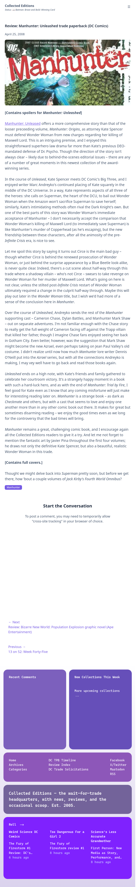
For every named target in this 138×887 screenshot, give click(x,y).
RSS (113, 774)
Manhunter (13, 487)
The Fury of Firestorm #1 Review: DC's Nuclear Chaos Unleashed (20, 853)
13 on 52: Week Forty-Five (28, 651)
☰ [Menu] (129, 7)
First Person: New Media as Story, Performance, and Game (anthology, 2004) (106, 857)
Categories (18, 769)
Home (12, 760)
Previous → (17, 647)
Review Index (59, 765)
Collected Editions (19, 5)
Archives (16, 765)
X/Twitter (118, 765)
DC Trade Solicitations (68, 769)
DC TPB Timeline (62, 760)
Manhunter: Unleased (23, 123)
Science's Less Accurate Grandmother (103, 836)
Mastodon (117, 769)
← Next (14, 622)
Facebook (117, 760)
